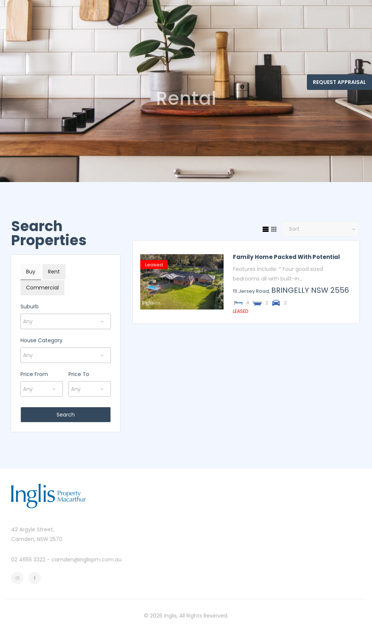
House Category (41, 340)
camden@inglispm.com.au (86, 559)
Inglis (170, 615)
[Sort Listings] (320, 229)
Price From (34, 374)
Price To (78, 374)
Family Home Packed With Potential (286, 257)
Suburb (29, 306)
